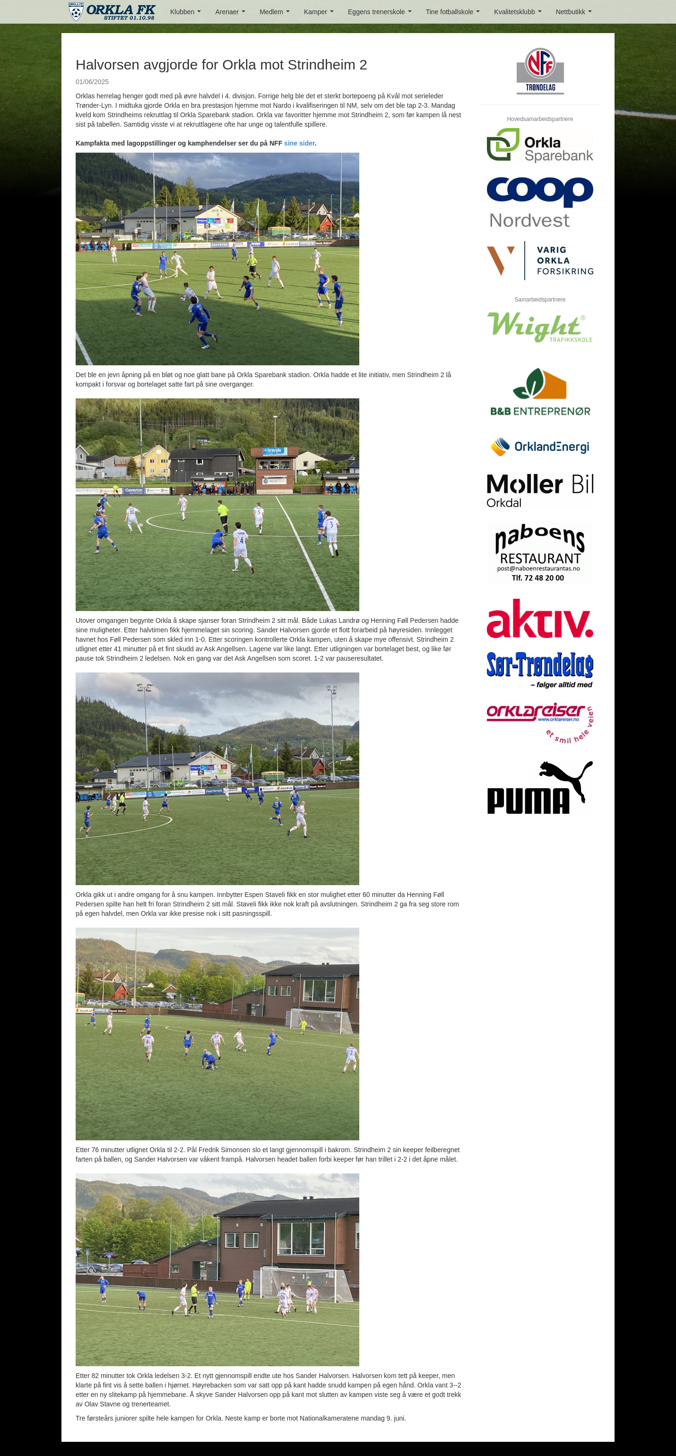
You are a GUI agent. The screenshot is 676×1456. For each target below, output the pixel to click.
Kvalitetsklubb (519, 14)
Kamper (321, 14)
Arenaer (232, 14)
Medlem (276, 14)
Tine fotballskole (455, 14)
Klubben (187, 14)
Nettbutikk (576, 14)
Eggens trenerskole (381, 14)
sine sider (299, 143)
